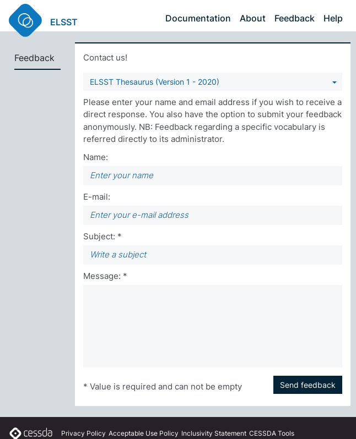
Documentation (198, 18)
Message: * (105, 276)
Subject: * (102, 236)
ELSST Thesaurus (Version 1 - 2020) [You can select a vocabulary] (154, 81)
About (253, 18)
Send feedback (308, 384)
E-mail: (96, 196)
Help (333, 18)
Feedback (294, 18)
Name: (95, 157)
